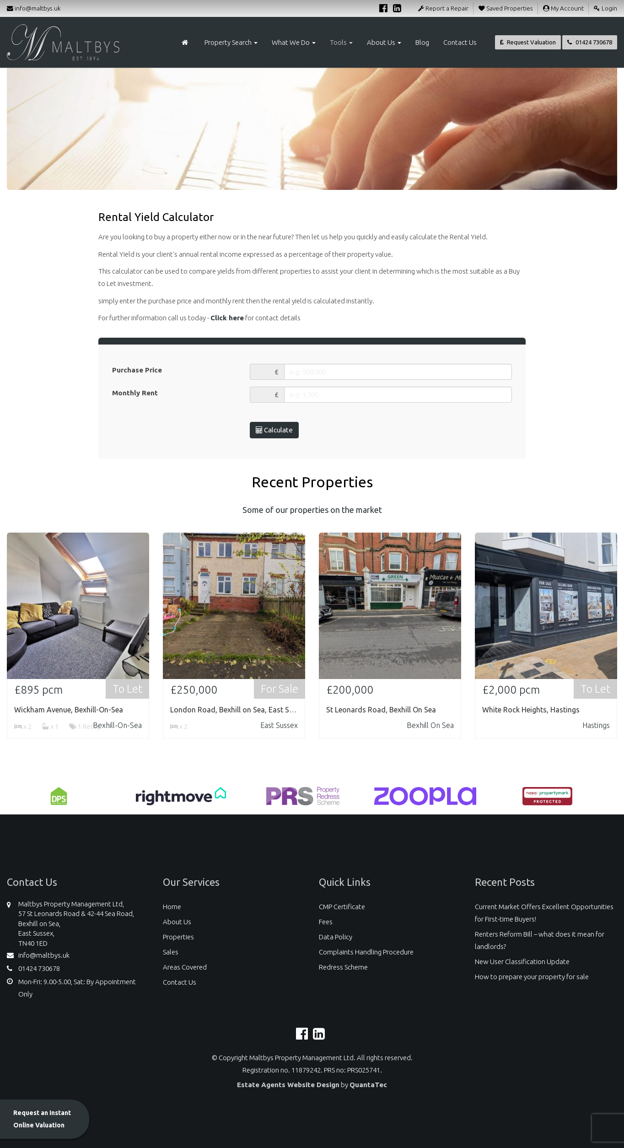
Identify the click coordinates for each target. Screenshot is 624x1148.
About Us (384, 42)
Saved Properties (506, 8)
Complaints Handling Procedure (366, 952)
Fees (326, 922)
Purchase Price (137, 370)
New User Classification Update (522, 961)
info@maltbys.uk (34, 8)
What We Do (294, 42)
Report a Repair (443, 8)
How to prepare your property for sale (532, 977)
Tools (341, 42)
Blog (422, 42)
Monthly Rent (135, 393)
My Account (563, 8)
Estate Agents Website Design (288, 1085)
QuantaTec (368, 1085)
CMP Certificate (342, 907)
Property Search (231, 42)
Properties (178, 937)
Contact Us (460, 42)
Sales (170, 952)
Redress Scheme (343, 967)
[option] (59, 800)
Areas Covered (185, 967)
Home (172, 907)
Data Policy (335, 937)
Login (605, 8)
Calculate (274, 430)
